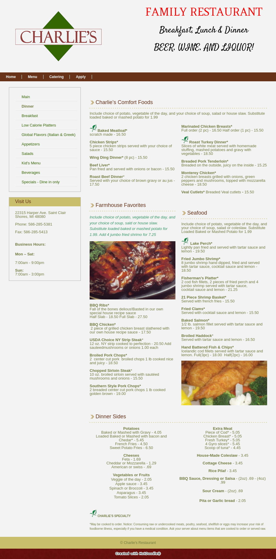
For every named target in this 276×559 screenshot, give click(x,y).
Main (26, 97)
